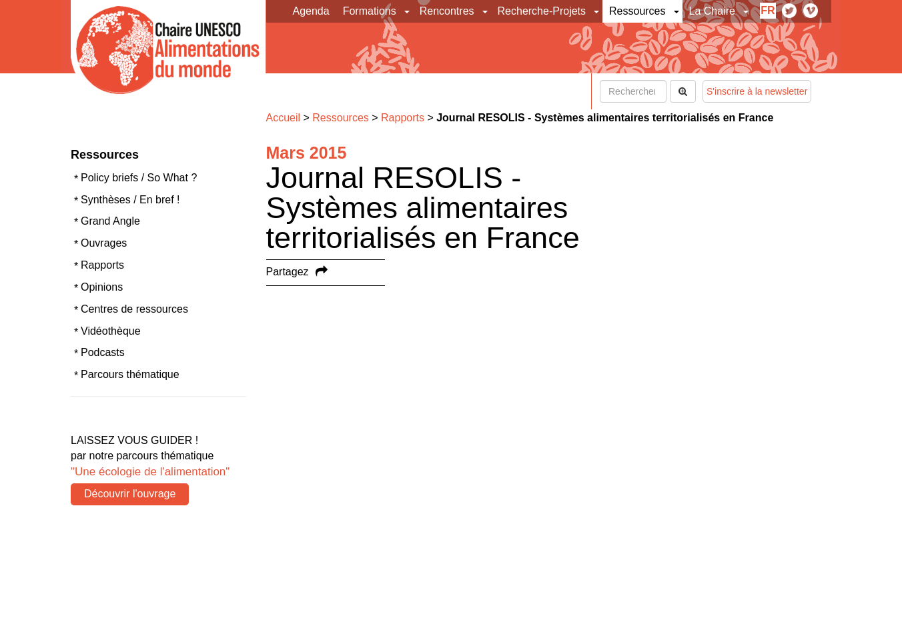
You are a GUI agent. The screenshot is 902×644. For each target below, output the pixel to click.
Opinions (102, 287)
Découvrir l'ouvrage (129, 493)
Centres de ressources (134, 309)
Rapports (102, 265)
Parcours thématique (130, 374)
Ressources (637, 11)
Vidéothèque (111, 331)
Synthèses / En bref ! (130, 199)
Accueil (283, 117)
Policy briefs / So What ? (139, 177)
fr (768, 10)
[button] (408, 11)
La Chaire (712, 11)
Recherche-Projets (542, 11)
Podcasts (103, 352)
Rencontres (447, 11)
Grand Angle (110, 221)
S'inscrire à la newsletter (757, 91)
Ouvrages (104, 243)
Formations (369, 11)
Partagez (287, 271)
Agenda (311, 11)
